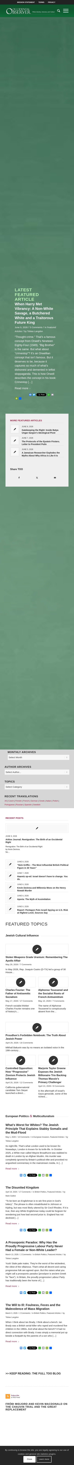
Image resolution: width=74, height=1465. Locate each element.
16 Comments (26, 1043)
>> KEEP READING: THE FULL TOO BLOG (33, 1373)
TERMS (41, 2)
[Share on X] (37, 478)
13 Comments (24, 1137)
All (6, 801)
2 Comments (25, 1254)
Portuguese (9, 805)
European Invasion (41, 1137)
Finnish (18, 801)
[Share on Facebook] (19, 478)
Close (29, 1459)
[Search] (57, 11)
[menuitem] (26, 2)
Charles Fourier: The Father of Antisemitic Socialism (18, 993)
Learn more (44, 1459)
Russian (19, 805)
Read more (23, 388)
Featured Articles (57, 1137)
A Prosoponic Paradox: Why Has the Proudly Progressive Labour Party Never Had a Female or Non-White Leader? (34, 1246)
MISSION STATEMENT (26, 2)
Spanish (27, 805)
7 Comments (26, 964)
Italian (48, 801)
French (26, 801)
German (34, 801)
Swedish (36, 805)
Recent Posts (14, 818)
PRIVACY (51, 2)
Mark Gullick (11, 1196)
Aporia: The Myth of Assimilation (33, 899)
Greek (41, 801)
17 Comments (26, 1001)
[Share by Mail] (55, 478)
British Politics (40, 1192)
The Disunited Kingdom (22, 1187)
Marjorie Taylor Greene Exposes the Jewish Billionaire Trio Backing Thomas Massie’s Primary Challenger (52, 1075)
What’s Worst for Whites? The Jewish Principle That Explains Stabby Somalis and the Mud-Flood (36, 1128)
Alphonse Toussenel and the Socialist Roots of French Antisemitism (53, 993)
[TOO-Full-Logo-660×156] (31, 11)
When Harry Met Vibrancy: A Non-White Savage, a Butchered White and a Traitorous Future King (34, 313)
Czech (11, 801)
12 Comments (26, 1082)
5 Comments (36, 327)
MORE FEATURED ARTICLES (26, 420)
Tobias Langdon (35, 331)
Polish (55, 801)
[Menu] (64, 11)
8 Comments (59, 1086)
